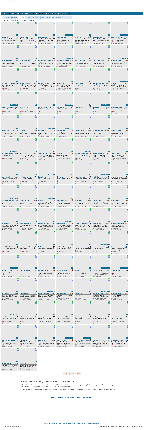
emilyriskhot (115, 270)
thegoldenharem (25, 84)
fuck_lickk (60, 107)
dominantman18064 (81, 340)
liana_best (78, 107)
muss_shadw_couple (99, 153)
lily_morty (5, 293)
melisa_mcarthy (62, 270)
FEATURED (7, 17)
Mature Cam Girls (82, 423)
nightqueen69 (61, 340)
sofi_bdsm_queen (99, 340)
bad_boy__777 (80, 60)
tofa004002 (24, 130)
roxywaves (60, 84)
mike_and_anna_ (117, 177)
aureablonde (97, 37)
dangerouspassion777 (81, 153)
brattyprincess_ (43, 37)
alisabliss (23, 340)
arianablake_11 (43, 223)
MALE (38, 17)
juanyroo (114, 84)
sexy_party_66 (80, 177)
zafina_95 (23, 153)
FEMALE (14, 17)
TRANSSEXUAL (46, 17)
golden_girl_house (44, 60)
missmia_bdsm (98, 293)
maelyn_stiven (25, 270)
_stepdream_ (24, 293)
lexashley (96, 247)
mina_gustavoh (43, 293)
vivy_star (59, 177)
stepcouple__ (115, 200)
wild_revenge (115, 153)
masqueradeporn (26, 60)
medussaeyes (116, 293)
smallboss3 (79, 84)
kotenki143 (42, 177)
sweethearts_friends (8, 84)
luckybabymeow (25, 177)
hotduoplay (42, 130)
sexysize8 (59, 153)
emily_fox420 (97, 270)
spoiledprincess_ (26, 223)
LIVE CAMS (11, 13)
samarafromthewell (62, 60)
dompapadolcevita (8, 340)
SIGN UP (67, 13)
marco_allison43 (117, 340)
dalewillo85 (6, 223)
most (12, 20)
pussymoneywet (98, 84)
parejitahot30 (24, 200)
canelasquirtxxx (7, 317)
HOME (4, 13)
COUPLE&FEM (30, 17)
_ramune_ (78, 317)
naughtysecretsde (8, 153)
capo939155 (6, 247)
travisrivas (114, 247)
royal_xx (23, 363)
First (65, 373)
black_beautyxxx (99, 60)
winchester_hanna (99, 130)
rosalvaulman (97, 223)
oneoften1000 (43, 270)
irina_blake (42, 340)
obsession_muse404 (44, 153)
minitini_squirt (61, 130)
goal (22, 20)
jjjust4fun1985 (7, 270)
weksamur (78, 247)
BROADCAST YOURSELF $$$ (25, 13)
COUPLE (21, 17)
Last (79, 373)
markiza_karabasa (117, 223)
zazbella (96, 107)
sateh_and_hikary (62, 247)
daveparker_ (79, 200)
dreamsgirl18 (61, 37)
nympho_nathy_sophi (117, 130)
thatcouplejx (60, 223)
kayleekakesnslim (99, 177)
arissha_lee (24, 107)
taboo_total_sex (62, 200)
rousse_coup (97, 200)
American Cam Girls (46, 423)
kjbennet (5, 37)
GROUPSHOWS (56, 17)
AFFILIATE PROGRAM (42, 13)
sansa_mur (24, 37)
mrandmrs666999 (62, 317)
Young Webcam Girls (71, 423)
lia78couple (42, 247)
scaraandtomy (61, 293)
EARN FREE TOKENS (57, 13)
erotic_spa (96, 317)
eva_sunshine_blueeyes (8, 200)
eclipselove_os (80, 130)
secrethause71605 (8, 130)
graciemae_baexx (8, 107)
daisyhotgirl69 (25, 247)
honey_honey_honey (44, 107)
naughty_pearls (43, 84)
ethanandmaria (116, 107)
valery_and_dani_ (117, 37)
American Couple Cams (58, 423)
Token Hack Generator (93, 423)
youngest (27, 20)
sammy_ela (42, 317)
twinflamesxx (6, 363)
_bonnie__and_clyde (81, 223)
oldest (32, 20)
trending (17, 20)
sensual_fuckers (117, 317)
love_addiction (7, 60)
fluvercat (78, 37)
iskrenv (40, 200)
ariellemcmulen (116, 60)
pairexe (77, 270)
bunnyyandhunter (8, 177)
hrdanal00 (78, 293)
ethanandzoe (24, 317)
